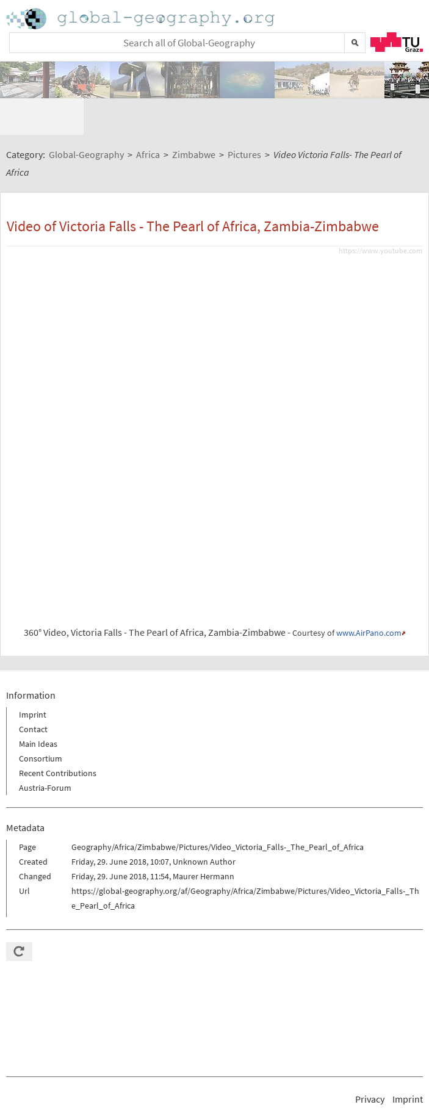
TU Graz (396, 42)
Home (141, 18)
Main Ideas (38, 707)
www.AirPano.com (369, 597)
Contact (33, 693)
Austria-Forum (45, 751)
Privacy (369, 1063)
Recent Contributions (57, 737)
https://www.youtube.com (380, 214)
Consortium (40, 722)
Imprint (32, 678)
